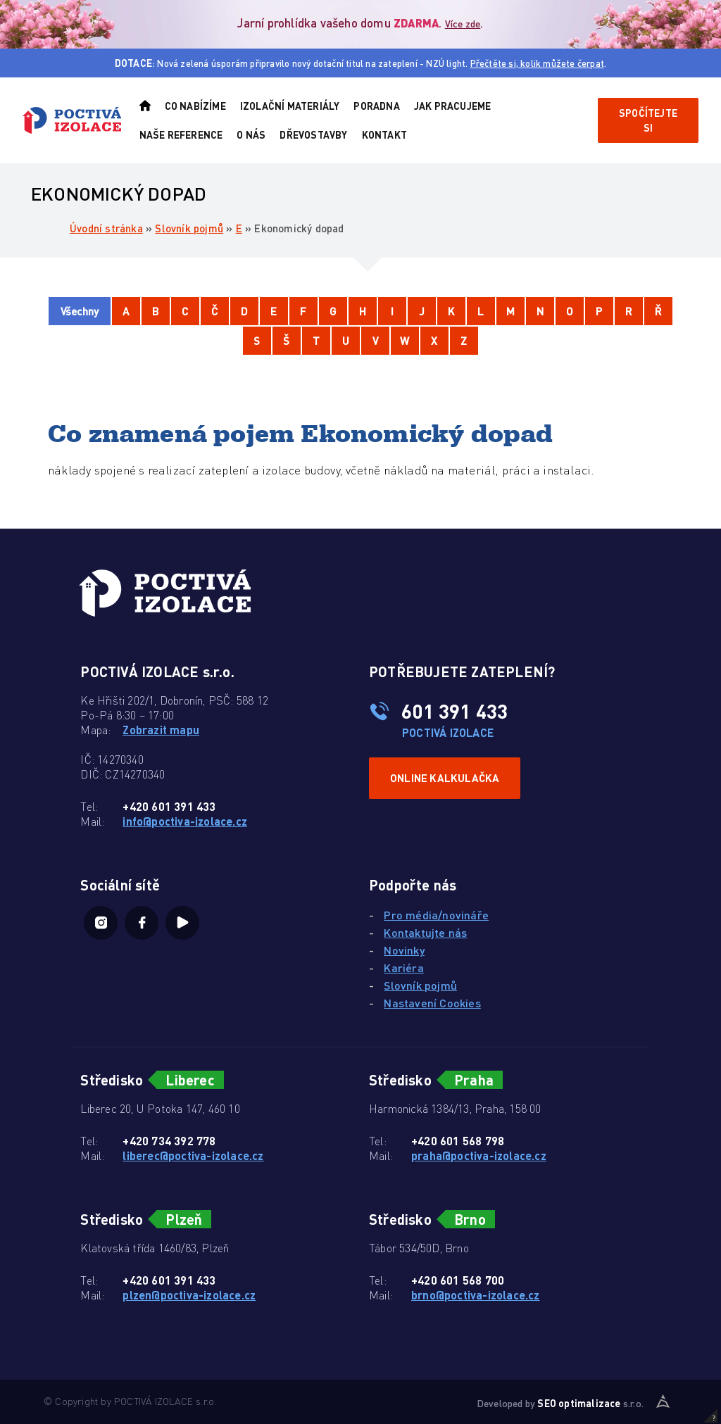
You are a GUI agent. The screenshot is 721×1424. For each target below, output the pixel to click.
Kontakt (384, 134)
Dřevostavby (313, 134)
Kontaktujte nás (425, 932)
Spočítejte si (648, 120)
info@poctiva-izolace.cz (185, 821)
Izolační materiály (290, 105)
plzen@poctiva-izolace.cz (189, 1294)
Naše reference (181, 134)
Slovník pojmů (189, 228)
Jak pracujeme (452, 105)
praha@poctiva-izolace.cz (478, 1155)
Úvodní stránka (106, 228)
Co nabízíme (195, 105)
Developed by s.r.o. (560, 1403)
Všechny (80, 311)
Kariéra (403, 967)
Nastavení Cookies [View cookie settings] (432, 1002)
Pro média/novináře (436, 914)
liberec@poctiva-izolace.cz (193, 1155)
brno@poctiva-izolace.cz (475, 1294)
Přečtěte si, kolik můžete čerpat (537, 63)
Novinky (404, 950)
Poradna (376, 105)
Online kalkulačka (444, 778)
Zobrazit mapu (161, 729)
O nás (251, 134)
